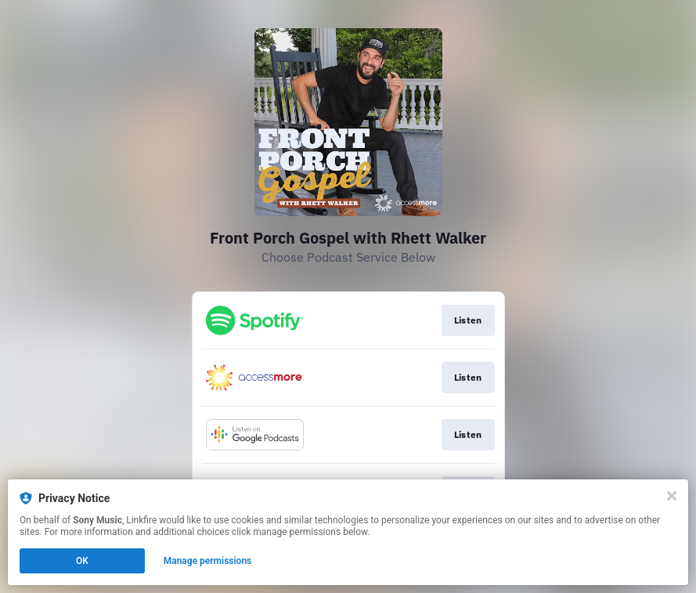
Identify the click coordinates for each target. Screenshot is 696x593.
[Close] (671, 495)
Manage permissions (208, 560)
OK (82, 560)
